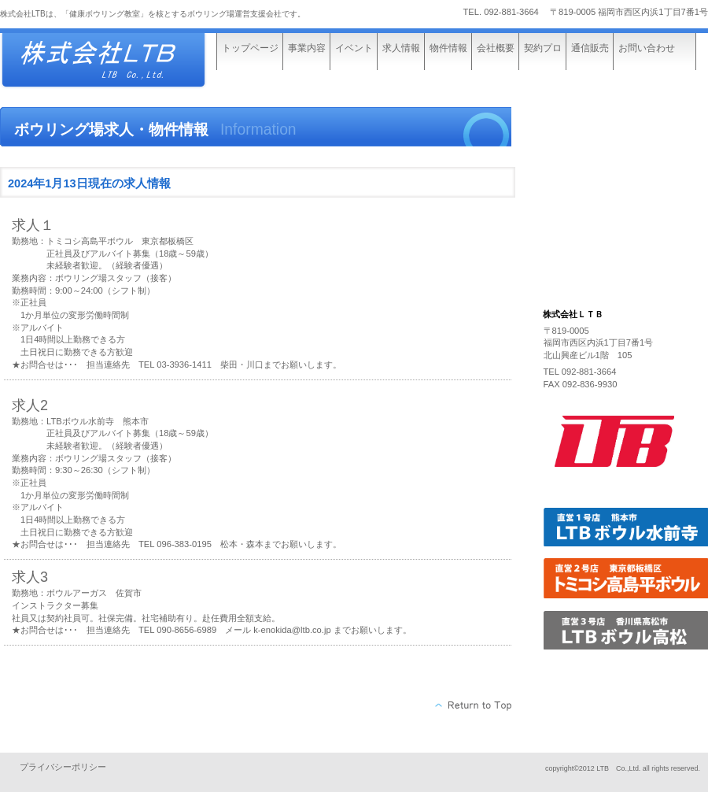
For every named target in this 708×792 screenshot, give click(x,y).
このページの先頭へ (474, 705)
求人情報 (401, 48)
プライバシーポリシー (63, 767)
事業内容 (307, 48)
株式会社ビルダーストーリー (118, 61)
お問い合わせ (646, 48)
